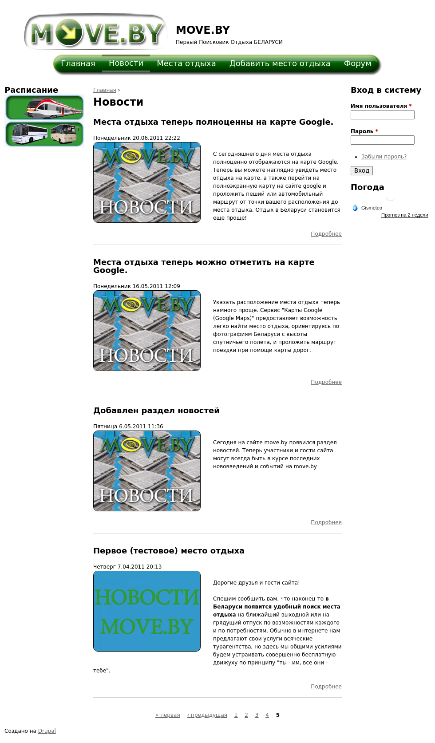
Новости (126, 62)
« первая (167, 715)
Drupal (47, 731)
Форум (358, 63)
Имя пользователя (381, 106)
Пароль (364, 131)
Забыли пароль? (384, 157)
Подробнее (326, 234)
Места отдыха (186, 63)
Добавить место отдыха (280, 63)
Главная (78, 63)
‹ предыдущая (207, 715)
